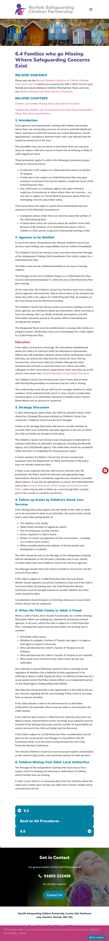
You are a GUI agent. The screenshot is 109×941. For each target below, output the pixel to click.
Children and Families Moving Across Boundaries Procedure (47, 103)
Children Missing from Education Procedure (65, 373)
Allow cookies (96, 937)
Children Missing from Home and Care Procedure (46, 91)
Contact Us (54, 895)
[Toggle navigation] (91, 9)
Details (23, 933)
